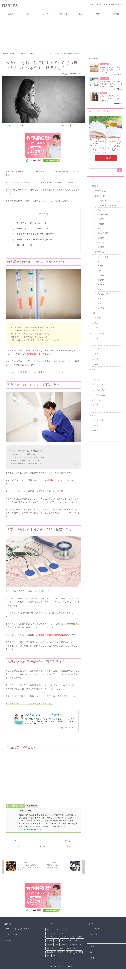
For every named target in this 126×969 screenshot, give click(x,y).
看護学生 (115, 14)
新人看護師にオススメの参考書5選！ (43, 714)
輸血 (99, 303)
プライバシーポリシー (14, 934)
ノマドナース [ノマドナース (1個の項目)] (51, 933)
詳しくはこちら (106, 158)
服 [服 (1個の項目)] (81, 944)
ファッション (100, 348)
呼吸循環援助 (103, 215)
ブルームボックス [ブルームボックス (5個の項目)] (63, 933)
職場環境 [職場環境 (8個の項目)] (78, 952)
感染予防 (101, 219)
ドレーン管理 (103, 257)
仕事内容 (98, 318)
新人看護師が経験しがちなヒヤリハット (34, 223)
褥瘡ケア (101, 242)
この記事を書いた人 (16, 806)
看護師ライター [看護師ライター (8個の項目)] (72, 948)
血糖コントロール (104, 294)
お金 (96, 338)
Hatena (17, 846)
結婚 (96, 410)
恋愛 (96, 405)
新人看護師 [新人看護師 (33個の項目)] (73, 944)
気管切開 (101, 285)
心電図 (100, 266)
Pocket (43, 846)
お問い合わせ (11, 940)
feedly (69, 846)
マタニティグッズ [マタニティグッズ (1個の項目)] (52, 937)
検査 (99, 228)
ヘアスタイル (100, 395)
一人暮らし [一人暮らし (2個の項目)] (64, 937)
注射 (99, 289)
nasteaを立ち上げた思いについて (18, 929)
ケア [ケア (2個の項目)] (58, 929)
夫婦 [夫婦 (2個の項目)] (76, 940)
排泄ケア (101, 271)
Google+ (69, 841)
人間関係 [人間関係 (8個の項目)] (79, 937)
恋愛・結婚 (63, 14)
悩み (96, 323)
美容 (80, 14)
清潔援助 (101, 238)
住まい (97, 354)
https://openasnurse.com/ (30, 829)
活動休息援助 (103, 233)
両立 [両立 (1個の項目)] (72, 937)
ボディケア (99, 379)
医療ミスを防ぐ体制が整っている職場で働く (36, 234)
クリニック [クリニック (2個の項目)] (50, 929)
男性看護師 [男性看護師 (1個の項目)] (60, 948)
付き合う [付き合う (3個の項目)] (49, 940)
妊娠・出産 (99, 420)
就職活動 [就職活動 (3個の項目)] (64, 944)
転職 (96, 328)
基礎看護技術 (100, 196)
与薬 (99, 210)
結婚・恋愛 (94, 934)
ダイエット (99, 385)
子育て (98, 14)
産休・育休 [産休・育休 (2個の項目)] (50, 948)
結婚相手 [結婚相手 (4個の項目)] (61, 952)
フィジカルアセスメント (107, 205)
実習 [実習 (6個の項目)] (57, 944)
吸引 (99, 261)
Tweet (17, 841)
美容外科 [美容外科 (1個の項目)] (69, 952)
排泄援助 (101, 224)
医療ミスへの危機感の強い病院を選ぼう (34, 239)
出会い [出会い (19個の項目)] (64, 940)
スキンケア (99, 374)
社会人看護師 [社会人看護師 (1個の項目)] (51, 952)
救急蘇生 (101, 275)
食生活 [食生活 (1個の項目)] (55, 955)
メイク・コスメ (101, 390)
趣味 (96, 364)
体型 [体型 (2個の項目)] (57, 940)
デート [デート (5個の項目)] (65, 929)
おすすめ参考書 (101, 191)
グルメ (97, 343)
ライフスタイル (45, 14)
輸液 (99, 299)
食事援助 (101, 247)
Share (43, 841)
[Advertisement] (63, 34)
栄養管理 (101, 280)
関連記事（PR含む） (26, 245)
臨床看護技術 (100, 252)
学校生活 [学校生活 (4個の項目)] (49, 944)
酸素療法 (101, 308)
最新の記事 (33, 806)
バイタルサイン (104, 201)
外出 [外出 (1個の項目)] (70, 940)
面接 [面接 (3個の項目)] (48, 955)
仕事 (28, 14)
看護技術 (10, 14)
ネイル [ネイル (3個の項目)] (72, 929)
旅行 (96, 359)
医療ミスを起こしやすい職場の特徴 (32, 228)
